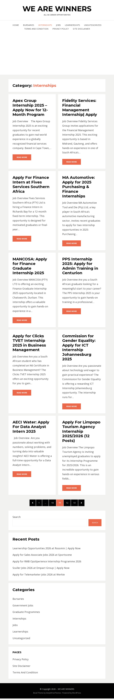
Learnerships (72, 25)
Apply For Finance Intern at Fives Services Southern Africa (31, 184)
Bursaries (28, 25)
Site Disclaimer (81, 28)
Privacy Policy (60, 28)
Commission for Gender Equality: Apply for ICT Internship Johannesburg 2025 (79, 348)
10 (53, 503)
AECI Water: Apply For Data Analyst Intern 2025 (31, 427)
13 (78, 503)
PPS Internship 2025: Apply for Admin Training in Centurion (80, 266)
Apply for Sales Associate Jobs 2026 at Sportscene (42, 556)
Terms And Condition (36, 28)
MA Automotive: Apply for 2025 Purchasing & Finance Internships (78, 186)
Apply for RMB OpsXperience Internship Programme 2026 (47, 562)
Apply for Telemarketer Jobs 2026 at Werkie (39, 576)
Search (17, 518)
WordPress (76, 694)
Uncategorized (92, 25)
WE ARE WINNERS (57, 8)
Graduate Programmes (26, 613)
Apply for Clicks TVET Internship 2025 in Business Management (29, 343)
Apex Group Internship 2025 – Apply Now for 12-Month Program (30, 107)
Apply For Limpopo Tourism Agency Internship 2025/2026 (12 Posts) (81, 431)
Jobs (58, 25)
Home (16, 25)
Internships (45, 25)
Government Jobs (23, 606)
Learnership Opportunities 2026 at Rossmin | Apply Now (46, 549)
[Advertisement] (57, 51)
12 (69, 503)
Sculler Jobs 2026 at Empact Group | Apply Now (41, 569)
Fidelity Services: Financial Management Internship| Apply (79, 107)
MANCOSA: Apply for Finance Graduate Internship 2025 (30, 266)
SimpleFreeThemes (53, 694)
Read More (22, 157)
